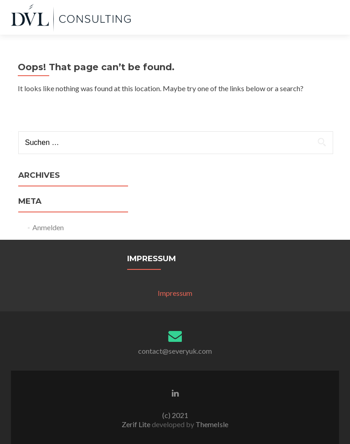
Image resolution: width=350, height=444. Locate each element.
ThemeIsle (212, 424)
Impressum (175, 293)
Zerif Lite (137, 424)
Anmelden (48, 227)
